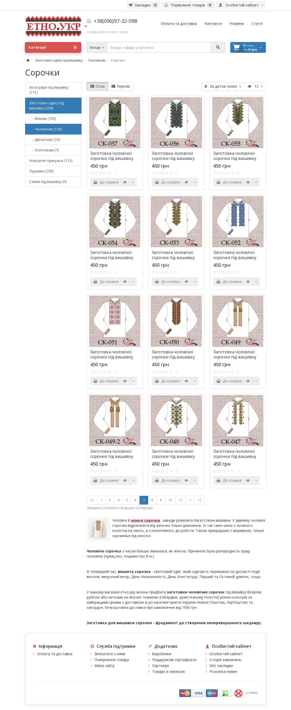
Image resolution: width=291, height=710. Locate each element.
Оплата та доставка (54, 653)
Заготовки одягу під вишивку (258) (46, 105)
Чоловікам (96, 60)
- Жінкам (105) (42, 118)
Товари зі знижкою (168, 671)
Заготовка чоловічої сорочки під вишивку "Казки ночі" (111, 158)
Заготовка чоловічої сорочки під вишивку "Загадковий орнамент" (237, 257)
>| (200, 500)
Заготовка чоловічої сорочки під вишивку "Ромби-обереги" (234, 158)
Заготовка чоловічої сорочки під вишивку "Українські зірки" (111, 357)
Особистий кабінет (226, 653)
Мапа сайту (104, 665)
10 (170, 500)
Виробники (161, 653)
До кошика (105, 182)
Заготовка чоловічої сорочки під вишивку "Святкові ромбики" (173, 257)
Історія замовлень (225, 659)
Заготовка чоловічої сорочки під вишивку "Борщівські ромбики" (112, 257)
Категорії (52, 47)
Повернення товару (111, 659)
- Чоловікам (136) (45, 129)
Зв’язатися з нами (109, 653)
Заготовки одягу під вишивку (59, 60)
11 (181, 500)
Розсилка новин (223, 671)
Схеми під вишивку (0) (48, 181)
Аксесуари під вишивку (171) (48, 90)
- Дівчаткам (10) (44, 139)
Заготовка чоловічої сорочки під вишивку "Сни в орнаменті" (173, 158)
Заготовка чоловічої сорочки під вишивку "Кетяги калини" (111, 456)
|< (92, 500)
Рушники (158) (41, 171)
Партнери (160, 665)
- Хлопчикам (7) (44, 150)
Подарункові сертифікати (174, 659)
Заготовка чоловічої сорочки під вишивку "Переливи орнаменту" (175, 456)
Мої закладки (221, 665)
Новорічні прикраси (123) (51, 160)
